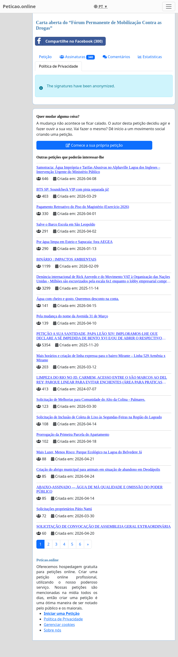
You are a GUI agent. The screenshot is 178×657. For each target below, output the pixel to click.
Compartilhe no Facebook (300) (69, 41)
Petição (45, 56)
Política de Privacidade (58, 66)
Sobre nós (52, 630)
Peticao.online (19, 6)
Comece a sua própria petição (94, 145)
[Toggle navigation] (168, 6)
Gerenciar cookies (59, 624)
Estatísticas (150, 56)
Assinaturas (77, 57)
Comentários (116, 56)
